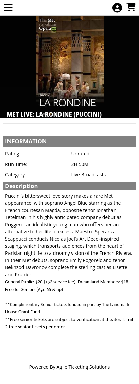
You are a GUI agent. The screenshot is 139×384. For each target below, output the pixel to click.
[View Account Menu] (117, 8)
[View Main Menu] (8, 8)
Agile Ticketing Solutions (83, 367)
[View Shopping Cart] (131, 7)
